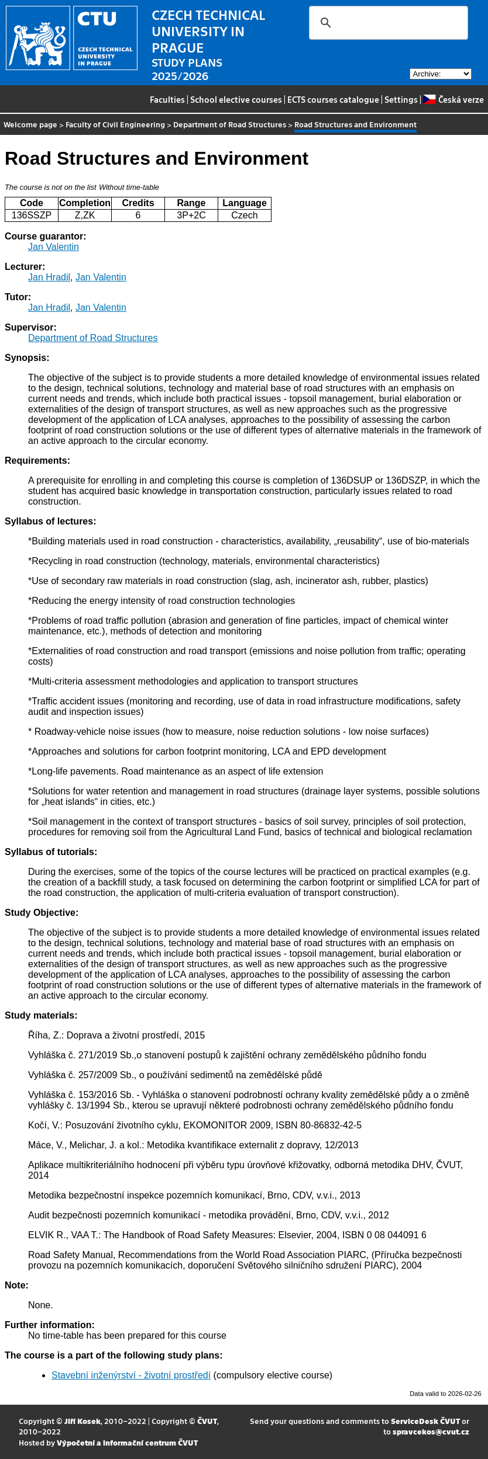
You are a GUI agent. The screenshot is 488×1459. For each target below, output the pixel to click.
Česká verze (453, 99)
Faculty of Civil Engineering (115, 124)
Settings (401, 99)
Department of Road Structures (229, 124)
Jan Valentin (53, 247)
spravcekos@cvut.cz (431, 1431)
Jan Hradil (49, 277)
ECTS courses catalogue (333, 99)
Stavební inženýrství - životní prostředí (131, 1375)
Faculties (167, 99)
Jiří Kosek (82, 1420)
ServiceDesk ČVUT (425, 1420)
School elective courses (236, 99)
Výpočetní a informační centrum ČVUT (127, 1442)
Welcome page (30, 124)
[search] (386, 23)
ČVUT (207, 1420)
